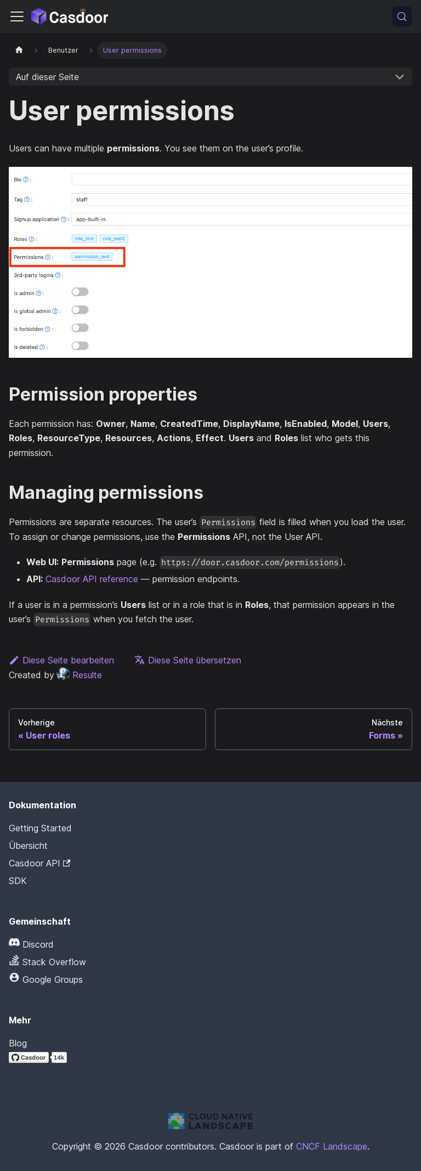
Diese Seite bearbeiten (61, 660)
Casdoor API (39, 863)
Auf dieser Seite (47, 76)
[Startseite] (19, 50)
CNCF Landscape (331, 1146)
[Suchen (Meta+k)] (401, 16)
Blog (18, 1043)
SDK (18, 880)
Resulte (79, 674)
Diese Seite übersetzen (187, 660)
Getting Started (40, 828)
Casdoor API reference (91, 578)
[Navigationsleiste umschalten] (17, 16)
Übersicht (28, 845)
